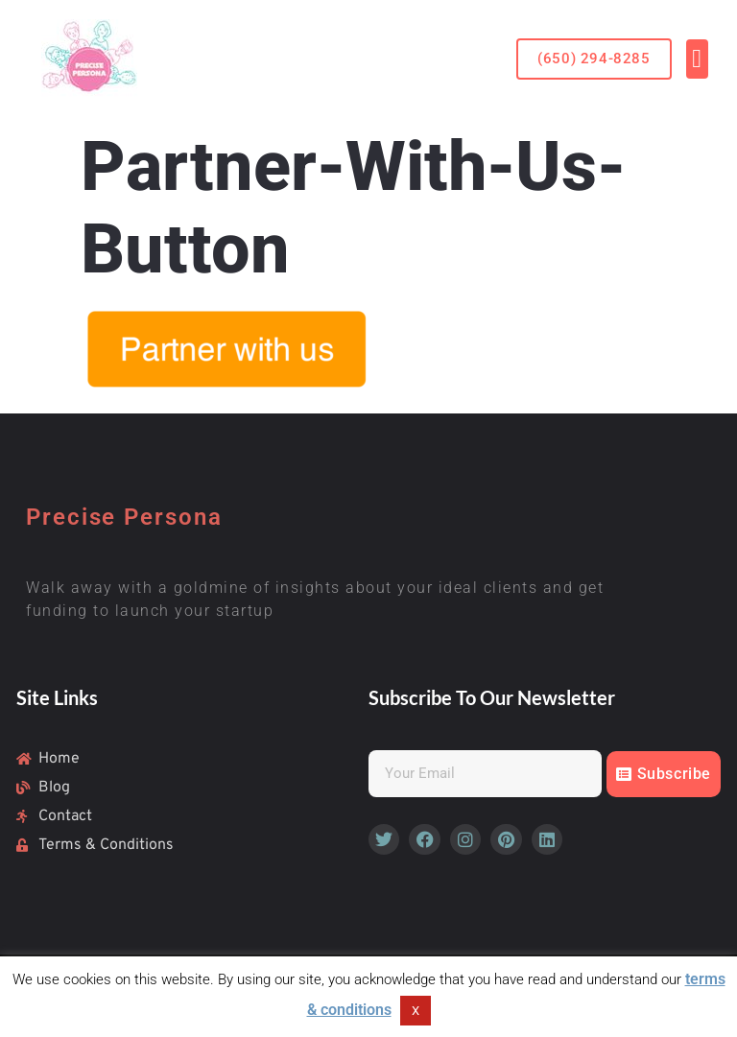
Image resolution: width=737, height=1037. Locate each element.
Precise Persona (124, 517)
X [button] (415, 1010)
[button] (593, 59)
